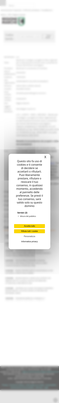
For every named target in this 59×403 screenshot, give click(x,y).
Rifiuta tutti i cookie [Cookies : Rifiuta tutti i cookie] (29, 231)
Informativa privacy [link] (29, 241)
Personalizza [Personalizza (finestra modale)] (29, 236)
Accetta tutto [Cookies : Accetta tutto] (29, 226)
